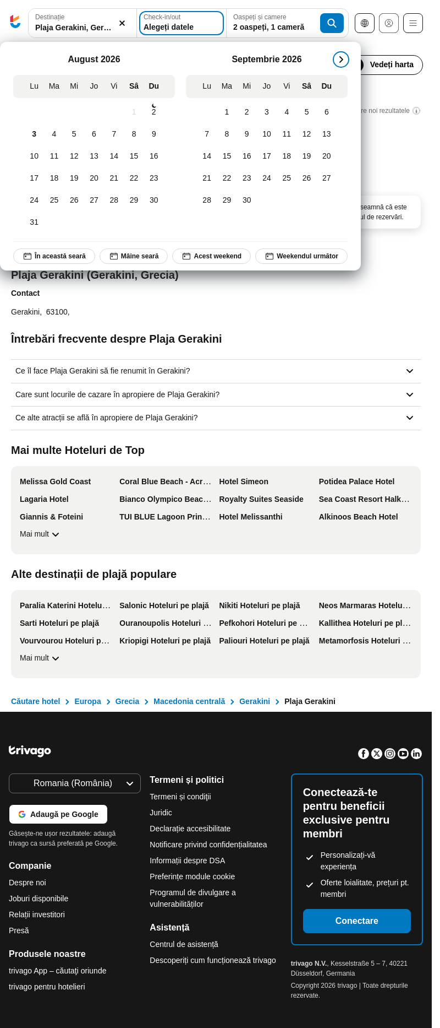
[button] (82, 23)
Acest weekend (211, 256)
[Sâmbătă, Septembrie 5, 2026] (306, 112)
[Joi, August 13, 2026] (94, 156)
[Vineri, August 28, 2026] (114, 200)
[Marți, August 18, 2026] (54, 178)
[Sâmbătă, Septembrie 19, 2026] (306, 156)
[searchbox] (82, 28)
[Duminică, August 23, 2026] (154, 178)
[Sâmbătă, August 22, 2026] (134, 178)
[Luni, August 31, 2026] (34, 222)
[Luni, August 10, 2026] (34, 156)
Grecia (128, 701)
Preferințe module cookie (193, 876)
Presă (19, 930)
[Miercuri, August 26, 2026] (74, 200)
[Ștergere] (122, 23)
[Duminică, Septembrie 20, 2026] (327, 156)
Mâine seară (134, 256)
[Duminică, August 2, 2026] (154, 112)
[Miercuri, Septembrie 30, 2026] (247, 200)
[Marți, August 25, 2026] (54, 200)
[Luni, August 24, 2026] (34, 200)
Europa (87, 701)
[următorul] (341, 59)
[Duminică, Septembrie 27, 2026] (327, 178)
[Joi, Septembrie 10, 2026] (267, 134)
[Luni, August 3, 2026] (34, 134)
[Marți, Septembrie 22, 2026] (227, 178)
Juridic (161, 812)
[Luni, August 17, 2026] (34, 178)
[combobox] (82, 23)
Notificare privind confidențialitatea (208, 844)
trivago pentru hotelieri (47, 986)
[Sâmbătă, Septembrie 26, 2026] (306, 178)
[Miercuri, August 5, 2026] (74, 134)
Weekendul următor (301, 256)
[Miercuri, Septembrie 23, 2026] (247, 178)
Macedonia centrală (189, 701)
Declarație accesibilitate (190, 828)
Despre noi (27, 882)
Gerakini (254, 701)
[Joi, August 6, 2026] (94, 134)
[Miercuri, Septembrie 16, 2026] (247, 156)
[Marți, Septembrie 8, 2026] (227, 134)
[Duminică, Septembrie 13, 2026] (327, 134)
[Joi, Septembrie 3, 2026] (267, 112)
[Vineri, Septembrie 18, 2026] (286, 156)
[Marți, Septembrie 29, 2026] (227, 200)
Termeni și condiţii (180, 796)
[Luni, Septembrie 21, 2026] (207, 178)
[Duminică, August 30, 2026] (154, 200)
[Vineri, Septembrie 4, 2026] (286, 112)
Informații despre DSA (187, 860)
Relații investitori (37, 914)
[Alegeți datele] (181, 23)
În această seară (54, 256)
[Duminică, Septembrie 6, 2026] (327, 112)
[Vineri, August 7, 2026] (114, 134)
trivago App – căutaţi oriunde (57, 970)
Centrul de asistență (184, 944)
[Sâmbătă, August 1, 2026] (134, 112)
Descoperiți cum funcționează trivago (213, 960)
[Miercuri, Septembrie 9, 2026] (247, 134)
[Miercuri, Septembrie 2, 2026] (247, 112)
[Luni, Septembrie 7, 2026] (207, 134)
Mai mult (41, 534)
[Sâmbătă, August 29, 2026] (134, 200)
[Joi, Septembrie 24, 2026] (267, 178)
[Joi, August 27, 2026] (94, 200)
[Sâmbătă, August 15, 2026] (134, 156)
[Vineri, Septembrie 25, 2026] (286, 178)
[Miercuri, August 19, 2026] (74, 178)
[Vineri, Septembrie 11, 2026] (286, 134)
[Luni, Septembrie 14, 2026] (207, 156)
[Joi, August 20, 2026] (94, 178)
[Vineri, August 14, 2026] (114, 156)
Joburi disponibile (38, 898)
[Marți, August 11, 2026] (54, 156)
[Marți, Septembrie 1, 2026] (227, 112)
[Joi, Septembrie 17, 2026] (267, 156)
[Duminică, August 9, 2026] (154, 134)
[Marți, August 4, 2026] (54, 134)
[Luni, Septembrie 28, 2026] (207, 200)
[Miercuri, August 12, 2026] (74, 156)
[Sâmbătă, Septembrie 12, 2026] (306, 134)
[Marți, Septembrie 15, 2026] (227, 156)
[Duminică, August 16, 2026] (154, 156)
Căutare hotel (35, 701)
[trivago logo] (15, 23)
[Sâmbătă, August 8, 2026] (134, 134)
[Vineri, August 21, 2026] (114, 178)
